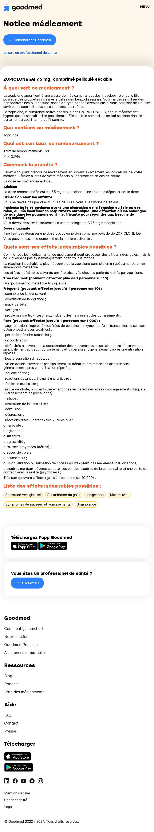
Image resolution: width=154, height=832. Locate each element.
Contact (11, 723)
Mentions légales (17, 793)
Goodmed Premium (21, 644)
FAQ (7, 715)
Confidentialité (15, 800)
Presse (10, 731)
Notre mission (16, 636)
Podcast (11, 684)
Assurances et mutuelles (25, 652)
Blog (8, 676)
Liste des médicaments (24, 692)
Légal (8, 807)
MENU (145, 6)
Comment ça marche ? (23, 628)
